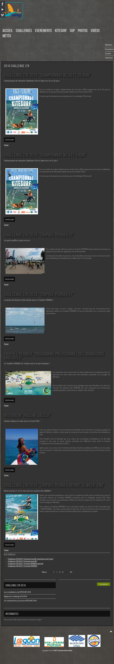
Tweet (6, 145)
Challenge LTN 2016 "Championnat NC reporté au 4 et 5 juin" (30, 559)
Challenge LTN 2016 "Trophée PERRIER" (22, 566)
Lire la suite (9, 140)
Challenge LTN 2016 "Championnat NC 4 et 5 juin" (45, 155)
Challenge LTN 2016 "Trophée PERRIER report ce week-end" (54, 485)
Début (44, 572)
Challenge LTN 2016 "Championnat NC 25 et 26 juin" (47, 75)
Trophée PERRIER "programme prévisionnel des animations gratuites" (54, 355)
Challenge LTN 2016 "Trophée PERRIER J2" (39, 234)
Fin (71, 572)
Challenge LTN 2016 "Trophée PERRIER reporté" (25, 564)
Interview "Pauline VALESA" (27, 415)
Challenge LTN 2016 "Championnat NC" (22, 561)
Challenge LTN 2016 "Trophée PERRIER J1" (39, 294)
